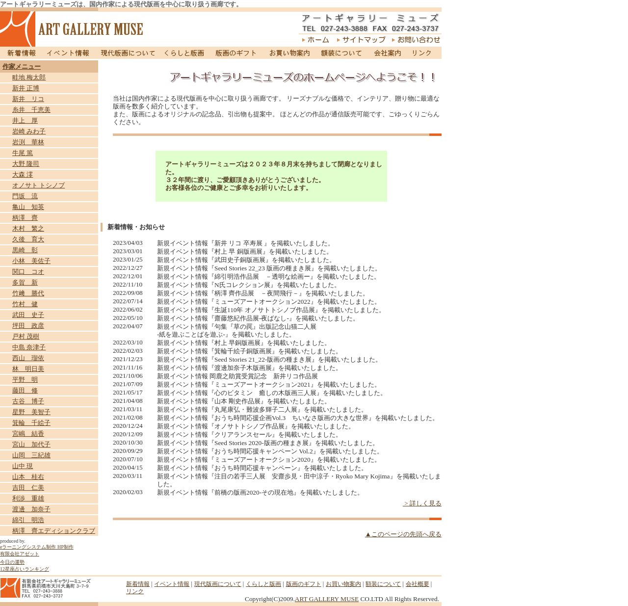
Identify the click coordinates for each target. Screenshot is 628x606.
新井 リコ (28, 99)
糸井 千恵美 (31, 109)
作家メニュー (21, 66)
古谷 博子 (28, 401)
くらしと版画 (185, 53)
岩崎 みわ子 (29, 131)
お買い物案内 (289, 53)
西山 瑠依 (28, 358)
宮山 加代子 (31, 444)
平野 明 (25, 379)
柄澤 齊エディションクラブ (53, 530)
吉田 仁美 (28, 487)
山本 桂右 (28, 476)
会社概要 (417, 583)
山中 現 (22, 466)
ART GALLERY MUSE (327, 599)
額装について (342, 53)
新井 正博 (25, 88)
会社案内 (387, 53)
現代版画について (128, 53)
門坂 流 (25, 196)
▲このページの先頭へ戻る (403, 534)
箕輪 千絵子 (31, 422)
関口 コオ (28, 271)
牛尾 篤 (22, 153)
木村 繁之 (28, 228)
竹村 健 (25, 304)
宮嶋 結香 (28, 433)
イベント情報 (68, 53)
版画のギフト (236, 53)
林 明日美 (28, 368)
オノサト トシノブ (38, 185)
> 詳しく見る (422, 503)
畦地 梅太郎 (29, 77)
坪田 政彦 (28, 325)
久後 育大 (28, 239)
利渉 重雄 (28, 498)
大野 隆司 (25, 163)
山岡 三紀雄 (31, 455)
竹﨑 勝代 (28, 293)
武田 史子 (28, 314)
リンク (424, 53)
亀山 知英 (28, 207)
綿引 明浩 (28, 520)
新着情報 (20, 53)
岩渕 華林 (28, 142)
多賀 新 (25, 282)
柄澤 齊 (25, 217)
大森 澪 (22, 174)
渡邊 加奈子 (31, 509)
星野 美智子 (31, 412)
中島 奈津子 (29, 347)
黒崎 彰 (25, 250)
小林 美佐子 (31, 260)
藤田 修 (25, 390)
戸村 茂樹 (25, 336)
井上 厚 (25, 120)
